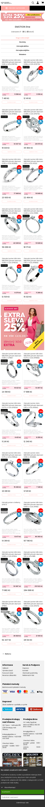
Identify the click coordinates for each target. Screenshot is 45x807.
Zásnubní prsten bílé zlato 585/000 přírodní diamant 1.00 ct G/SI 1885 (33, 554)
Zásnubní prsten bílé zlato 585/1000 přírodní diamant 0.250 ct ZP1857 (11, 356)
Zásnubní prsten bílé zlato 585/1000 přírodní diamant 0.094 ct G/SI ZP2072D (33, 62)
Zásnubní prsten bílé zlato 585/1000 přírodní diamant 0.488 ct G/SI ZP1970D (33, 112)
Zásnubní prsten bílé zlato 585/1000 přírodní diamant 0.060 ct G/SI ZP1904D (11, 261)
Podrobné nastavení (10, 797)
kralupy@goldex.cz (9, 734)
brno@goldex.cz (29, 731)
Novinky (22, 42)
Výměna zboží (7, 670)
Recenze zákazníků (9, 675)
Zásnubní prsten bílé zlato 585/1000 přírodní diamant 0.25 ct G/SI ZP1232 (33, 161)
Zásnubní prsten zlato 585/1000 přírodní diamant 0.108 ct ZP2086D (33, 455)
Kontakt (25, 670)
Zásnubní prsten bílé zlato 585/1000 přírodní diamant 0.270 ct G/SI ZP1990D (33, 356)
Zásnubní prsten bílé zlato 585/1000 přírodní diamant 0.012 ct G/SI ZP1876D (11, 62)
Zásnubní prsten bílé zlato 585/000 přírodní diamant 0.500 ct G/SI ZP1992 (33, 504)
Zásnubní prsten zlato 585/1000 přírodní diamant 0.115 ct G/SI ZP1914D (33, 405)
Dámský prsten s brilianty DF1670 (11, 503)
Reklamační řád (28, 675)
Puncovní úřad (7, 673)
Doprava (26, 668)
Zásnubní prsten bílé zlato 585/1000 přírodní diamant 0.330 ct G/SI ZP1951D (11, 112)
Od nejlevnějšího (22, 50)
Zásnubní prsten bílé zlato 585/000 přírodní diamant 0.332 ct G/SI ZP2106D (11, 161)
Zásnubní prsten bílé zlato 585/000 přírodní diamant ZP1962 (11, 604)
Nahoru (7, 654)
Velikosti (5, 668)
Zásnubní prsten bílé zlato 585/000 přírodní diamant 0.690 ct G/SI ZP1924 (11, 554)
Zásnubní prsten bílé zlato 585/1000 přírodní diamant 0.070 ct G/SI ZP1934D (11, 405)
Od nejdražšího (22, 46)
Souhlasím (6, 792)
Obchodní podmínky (30, 673)
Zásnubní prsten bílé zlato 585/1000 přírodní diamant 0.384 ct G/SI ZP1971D (33, 604)
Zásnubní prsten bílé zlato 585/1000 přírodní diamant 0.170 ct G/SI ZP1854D (11, 455)
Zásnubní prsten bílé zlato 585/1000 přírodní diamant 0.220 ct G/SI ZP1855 (33, 211)
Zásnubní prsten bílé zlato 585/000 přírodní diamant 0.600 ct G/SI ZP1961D (11, 211)
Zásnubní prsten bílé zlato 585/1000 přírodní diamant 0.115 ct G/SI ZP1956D (33, 261)
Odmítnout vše (22, 803)
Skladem (22, 54)
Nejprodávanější (22, 38)
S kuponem (6, 94)
